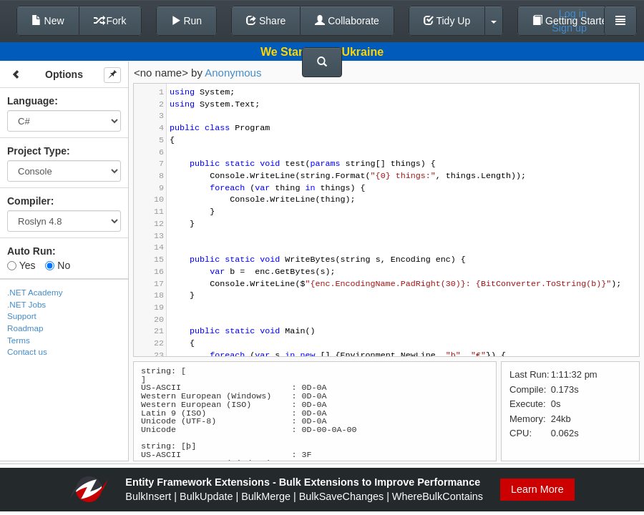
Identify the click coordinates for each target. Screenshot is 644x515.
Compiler (29, 201)
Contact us (27, 351)
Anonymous (233, 73)
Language (30, 101)
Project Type (37, 151)
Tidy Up (447, 20)
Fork (110, 20)
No (57, 265)
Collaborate (347, 20)
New (47, 20)
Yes (21, 265)
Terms (18, 340)
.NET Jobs (26, 304)
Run (187, 20)
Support (21, 315)
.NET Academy (35, 292)
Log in (573, 13)
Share (266, 20)
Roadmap (25, 328)
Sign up (569, 28)
